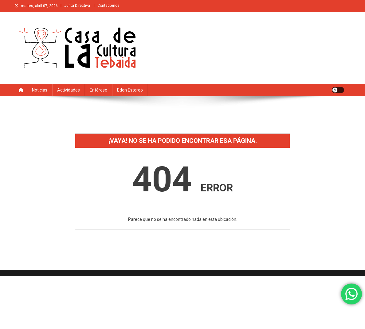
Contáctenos (108, 5)
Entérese (98, 90)
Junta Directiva (77, 5)
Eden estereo (130, 90)
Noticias (39, 90)
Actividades (68, 90)
